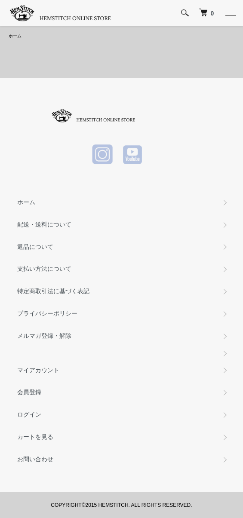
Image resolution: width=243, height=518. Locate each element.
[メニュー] (230, 13)
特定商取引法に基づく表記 (53, 291)
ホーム (15, 36)
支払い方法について (44, 268)
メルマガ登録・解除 (44, 335)
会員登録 (29, 392)
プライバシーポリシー (47, 313)
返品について (35, 246)
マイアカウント (38, 370)
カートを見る (35, 436)
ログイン (29, 414)
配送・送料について (44, 224)
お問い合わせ (35, 459)
